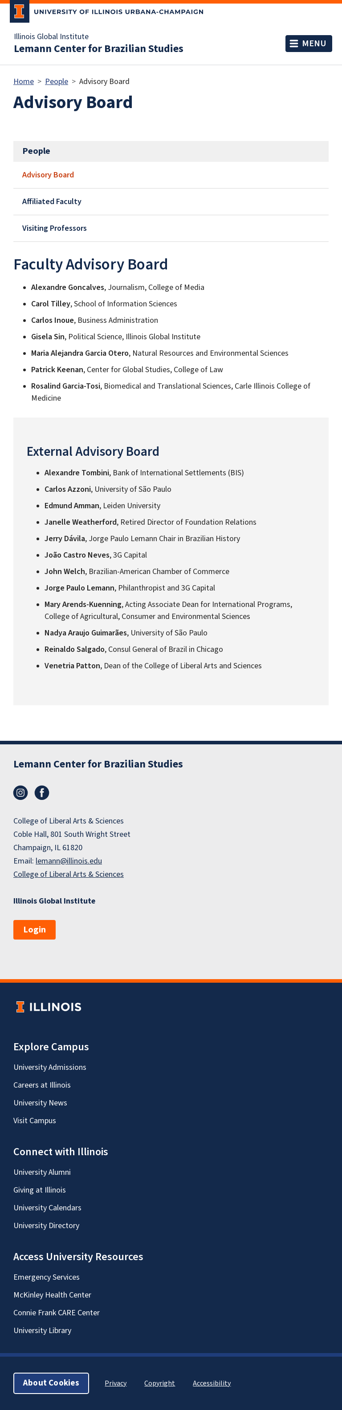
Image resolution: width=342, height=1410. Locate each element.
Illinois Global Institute (51, 37)
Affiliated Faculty (51, 201)
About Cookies (51, 1383)
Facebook (42, 793)
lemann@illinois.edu (69, 861)
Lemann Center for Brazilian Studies (98, 49)
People (56, 81)
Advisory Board (48, 175)
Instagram (20, 793)
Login (34, 930)
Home (23, 81)
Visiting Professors (54, 228)
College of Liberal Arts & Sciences (68, 874)
